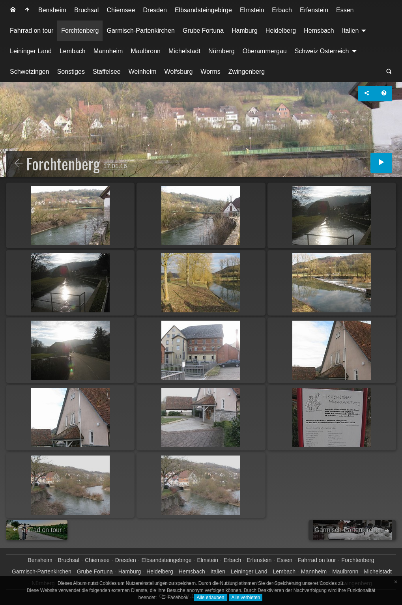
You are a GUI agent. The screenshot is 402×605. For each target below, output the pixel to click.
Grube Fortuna (203, 30)
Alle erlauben (210, 597)
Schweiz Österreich (322, 51)
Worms (210, 71)
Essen (344, 10)
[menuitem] (13, 10)
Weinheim (143, 71)
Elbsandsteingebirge (203, 10)
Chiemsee (121, 10)
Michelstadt (184, 51)
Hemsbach (319, 30)
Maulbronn (146, 51)
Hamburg (245, 30)
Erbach (282, 10)
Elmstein (252, 10)
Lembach (73, 51)
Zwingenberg (246, 71)
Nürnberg (221, 51)
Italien (350, 30)
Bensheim (52, 10)
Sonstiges (71, 71)
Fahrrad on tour (31, 30)
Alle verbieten (246, 597)
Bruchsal (86, 10)
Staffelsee (107, 71)
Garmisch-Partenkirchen (141, 30)
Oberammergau (265, 51)
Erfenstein (314, 10)
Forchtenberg (80, 30)
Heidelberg (281, 30)
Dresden (154, 10)
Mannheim (108, 51)
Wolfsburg (179, 71)
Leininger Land (31, 51)
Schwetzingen (29, 71)
